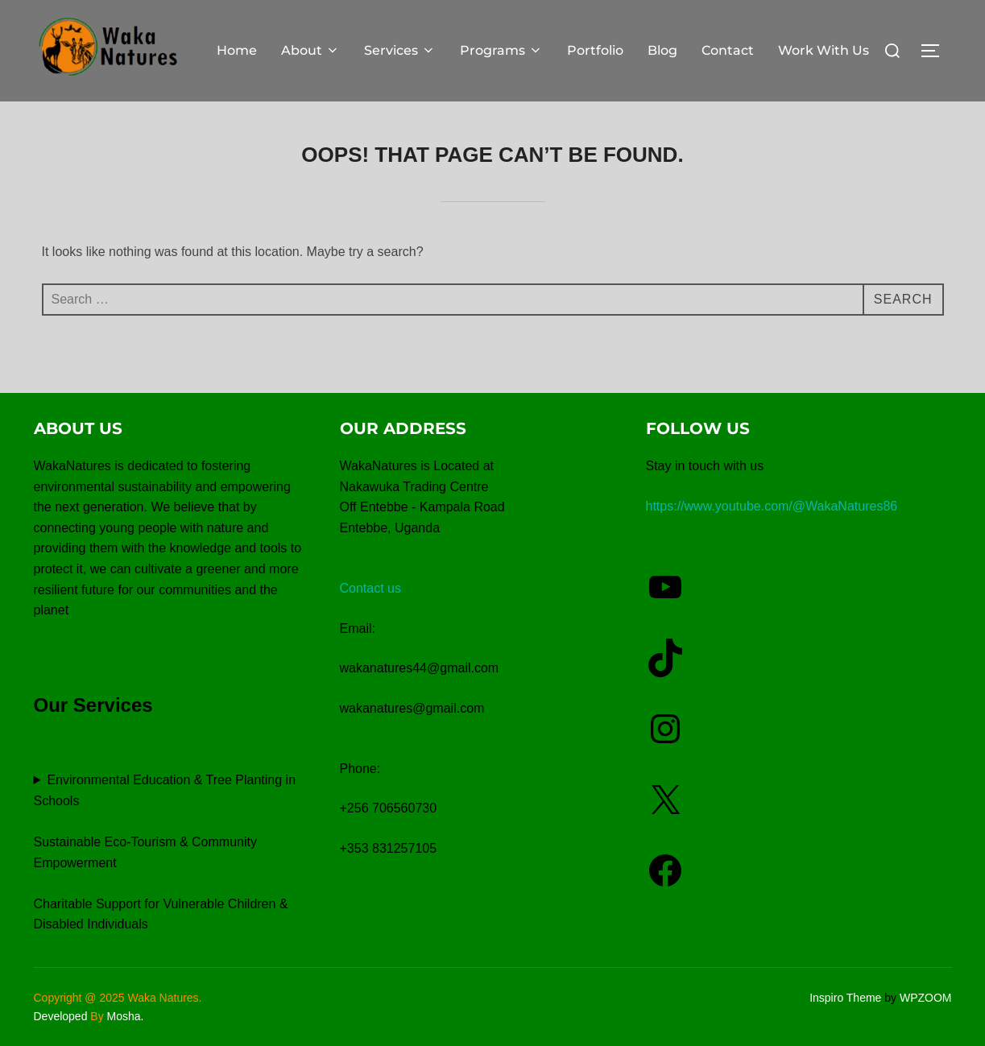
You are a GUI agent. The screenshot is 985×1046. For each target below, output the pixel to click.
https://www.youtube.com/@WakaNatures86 (772, 506)
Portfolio (595, 50)
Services (400, 50)
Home (237, 50)
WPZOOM (926, 997)
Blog (662, 50)
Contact (728, 50)
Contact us (370, 588)
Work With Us (823, 50)
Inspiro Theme (845, 997)
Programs (501, 50)
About (310, 50)
